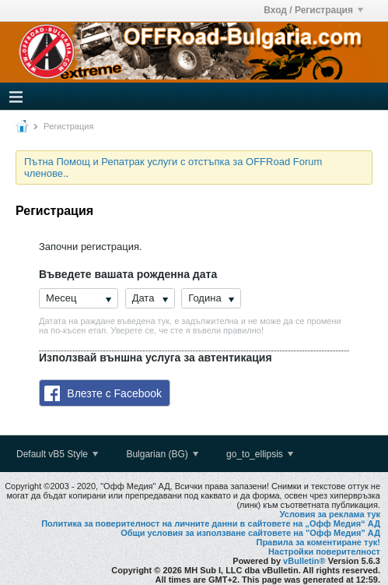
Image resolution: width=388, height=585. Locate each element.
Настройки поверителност (324, 551)
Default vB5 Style (57, 454)
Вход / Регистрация (313, 10)
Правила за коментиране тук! (318, 542)
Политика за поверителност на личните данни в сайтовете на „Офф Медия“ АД (210, 523)
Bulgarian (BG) (162, 454)
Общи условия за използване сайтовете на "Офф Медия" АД (250, 532)
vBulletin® (304, 561)
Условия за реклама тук (330, 514)
